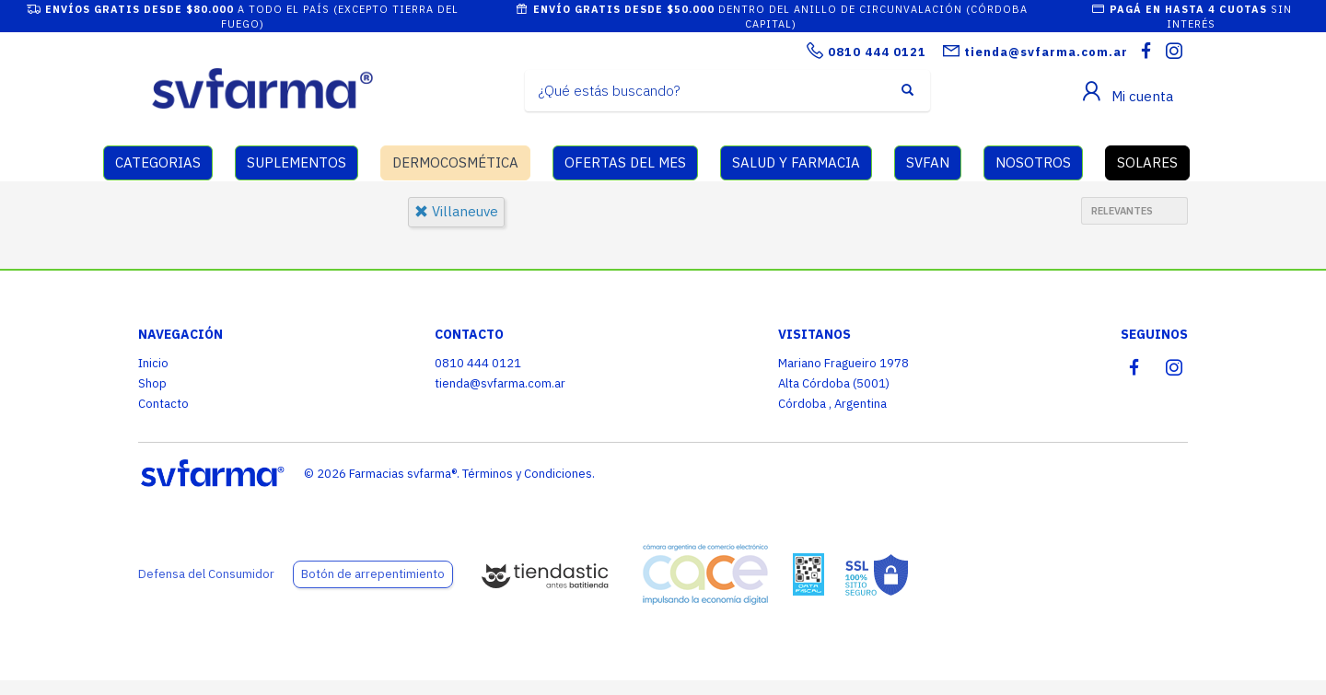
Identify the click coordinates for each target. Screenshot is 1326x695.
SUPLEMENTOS (296, 162)
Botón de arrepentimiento (373, 574)
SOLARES (1147, 162)
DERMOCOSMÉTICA (455, 162)
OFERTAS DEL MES (625, 162)
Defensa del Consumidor (206, 574)
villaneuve (456, 211)
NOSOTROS (1033, 162)
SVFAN (927, 162)
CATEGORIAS (158, 162)
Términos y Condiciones (527, 473)
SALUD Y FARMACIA (796, 162)
